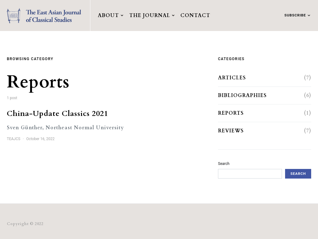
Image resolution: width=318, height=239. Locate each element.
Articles (232, 77)
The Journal (149, 15)
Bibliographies (242, 95)
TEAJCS (13, 139)
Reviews (231, 130)
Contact (195, 15)
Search (223, 164)
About (108, 15)
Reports (231, 113)
